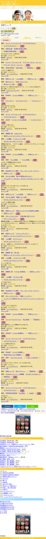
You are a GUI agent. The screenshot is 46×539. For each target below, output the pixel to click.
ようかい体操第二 (18, 333)
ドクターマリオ (36, 120)
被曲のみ (27, 37)
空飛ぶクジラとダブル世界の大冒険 (27, 211)
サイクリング (17, 239)
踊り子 (5, 480)
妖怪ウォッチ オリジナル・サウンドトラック (18, 136)
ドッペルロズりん (12, 74)
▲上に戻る (3, 512)
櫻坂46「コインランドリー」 (9, 448)
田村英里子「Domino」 (7, 457)
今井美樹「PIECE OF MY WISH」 (11, 450)
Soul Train (19, 68)
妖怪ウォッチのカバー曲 (10, 409)
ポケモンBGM (10, 176)
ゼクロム (9, 57)
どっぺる (4, 7)
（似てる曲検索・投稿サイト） (11, 4)
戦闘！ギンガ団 (21, 197)
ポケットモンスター (12, 216)
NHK (7, 159)
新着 (14, 7)
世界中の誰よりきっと (10, 476)
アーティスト (23, 7)
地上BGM (26, 319)
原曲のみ (38, 37)
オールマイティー (9, 491)
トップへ (3, 410)
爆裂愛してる (7, 493)
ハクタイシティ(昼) (19, 139)
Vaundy (5, 482)
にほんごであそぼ (32, 357)
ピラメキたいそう (21, 101)
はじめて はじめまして (33, 374)
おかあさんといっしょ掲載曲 (15, 374)
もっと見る (3, 511)
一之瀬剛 (8, 139)
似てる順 (6, 37)
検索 (13, 28)
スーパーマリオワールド (13, 319)
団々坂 (17, 252)
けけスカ (5, 478)
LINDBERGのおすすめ (7, 507)
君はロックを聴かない (10, 486)
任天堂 (8, 120)
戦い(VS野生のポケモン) (24, 176)
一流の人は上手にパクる (11, 33)
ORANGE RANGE (11, 393)
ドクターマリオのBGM (19, 120)
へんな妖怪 (19, 79)
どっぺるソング (8, 2)
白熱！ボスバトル (21, 82)
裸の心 (5, 489)
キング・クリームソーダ (13, 43)
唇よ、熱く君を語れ (9, 487)
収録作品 (30, 68)
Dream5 (8, 95)
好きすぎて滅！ (7, 484)
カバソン (32, 6)
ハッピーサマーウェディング (12, 497)
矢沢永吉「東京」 (5, 455)
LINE (32, 406)
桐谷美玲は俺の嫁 (5, 436)
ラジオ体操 (14, 160)
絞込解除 (6, 40)
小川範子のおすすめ (6, 503)
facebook (7, 406)
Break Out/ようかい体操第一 (13, 355)
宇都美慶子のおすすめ (7, 509)
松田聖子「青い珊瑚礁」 (8, 461)
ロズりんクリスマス (13, 90)
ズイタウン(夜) (18, 277)
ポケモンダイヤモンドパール (13, 141)
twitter (20, 406)
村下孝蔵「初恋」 (5, 459)
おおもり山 (18, 133)
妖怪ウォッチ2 (34, 271)
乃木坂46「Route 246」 (7, 440)
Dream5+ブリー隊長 (12, 171)
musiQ (31, 393)
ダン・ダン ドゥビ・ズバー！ (29, 171)
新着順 (16, 37)
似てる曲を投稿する (7, 31)
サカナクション (8, 495)
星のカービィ (10, 82)
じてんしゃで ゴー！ (22, 233)
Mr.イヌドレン (20, 371)
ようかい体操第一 (18, 95)
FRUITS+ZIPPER (8, 473)
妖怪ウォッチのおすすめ (27, 409)
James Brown (10, 67)
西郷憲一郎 (9, 133)
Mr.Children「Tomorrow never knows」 (12, 446)
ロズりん (9, 109)
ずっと (5, 471)
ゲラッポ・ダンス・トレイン (32, 62)
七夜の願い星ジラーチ (27, 216)
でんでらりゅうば (16, 357)
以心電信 (22, 393)
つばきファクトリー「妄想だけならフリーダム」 (15, 466)
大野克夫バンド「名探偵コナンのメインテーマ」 (15, 444)
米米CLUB (9, 49)
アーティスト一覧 (13, 410)
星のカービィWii (9, 84)
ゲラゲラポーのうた (29, 43)
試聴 (22, 46)
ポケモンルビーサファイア (12, 241)
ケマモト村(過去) (20, 271)
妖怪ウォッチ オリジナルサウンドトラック (17, 236)
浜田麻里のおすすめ (6, 505)
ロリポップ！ (30, 538)
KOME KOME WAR (20, 49)
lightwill (21, 538)
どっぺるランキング (26, 410)
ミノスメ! (41, 6)
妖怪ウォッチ (10, 79)
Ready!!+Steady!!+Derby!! (11, 475)
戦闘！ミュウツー (26, 296)
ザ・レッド (10, 228)
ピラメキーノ (10, 101)
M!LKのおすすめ (5, 501)
